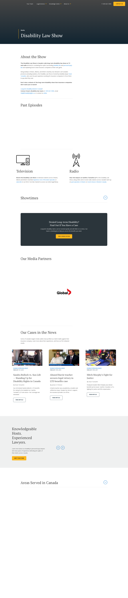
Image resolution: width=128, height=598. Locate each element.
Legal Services (43, 4)
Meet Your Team (19, 458)
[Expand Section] (105, 197)
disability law (57, 65)
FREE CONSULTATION (64, 236)
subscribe (19, 182)
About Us (69, 4)
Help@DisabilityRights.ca (28, 93)
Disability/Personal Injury (20, 368)
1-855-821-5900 (49, 91)
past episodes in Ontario (78, 182)
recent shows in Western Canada (96, 182)
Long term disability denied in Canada (31, 89)
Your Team (32, 4)
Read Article (19, 400)
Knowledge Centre (56, 4)
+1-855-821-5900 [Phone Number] (106, 4)
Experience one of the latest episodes (44, 180)
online (45, 93)
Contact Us (118, 4)
